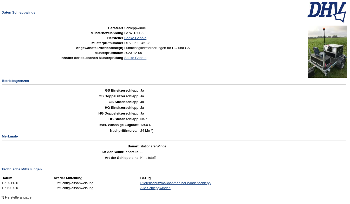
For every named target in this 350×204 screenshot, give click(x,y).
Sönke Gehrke (135, 38)
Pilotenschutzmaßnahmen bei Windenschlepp (175, 183)
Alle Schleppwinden (155, 188)
